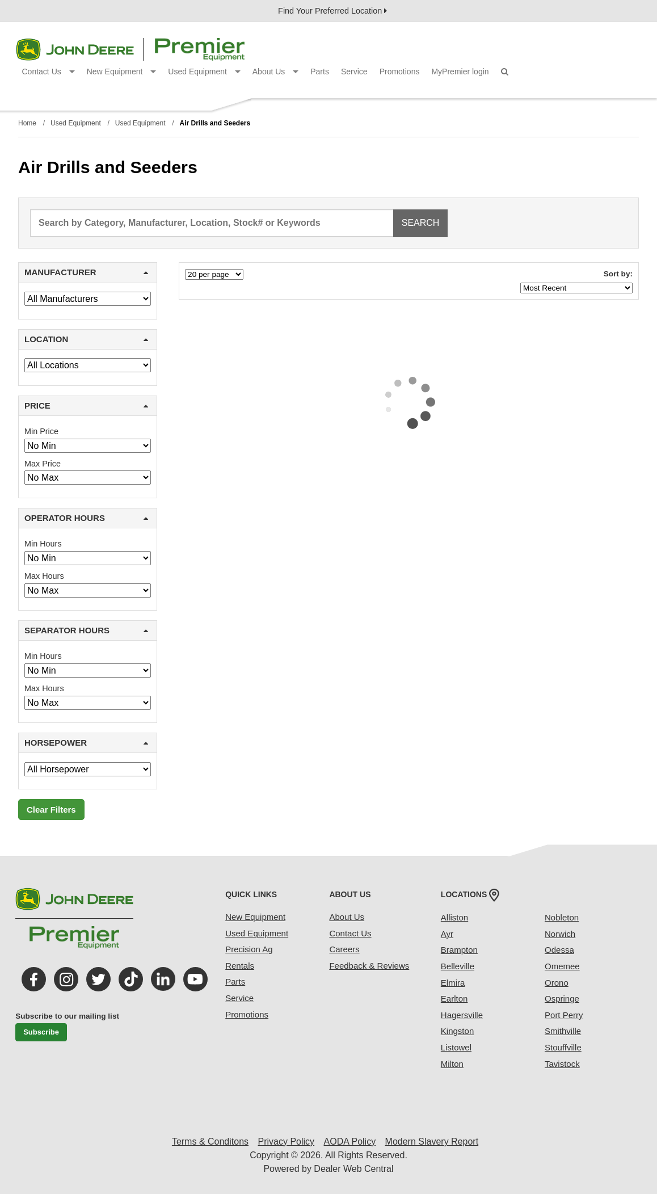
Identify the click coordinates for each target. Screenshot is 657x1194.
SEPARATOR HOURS (86, 630)
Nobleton (562, 917)
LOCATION (86, 339)
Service (354, 71)
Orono (556, 982)
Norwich (560, 934)
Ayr (447, 934)
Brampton (459, 950)
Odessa (559, 950)
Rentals (239, 965)
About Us (275, 71)
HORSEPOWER (86, 742)
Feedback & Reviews (369, 965)
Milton (452, 1064)
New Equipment (122, 71)
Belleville (457, 966)
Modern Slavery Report (432, 1141)
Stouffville (563, 1047)
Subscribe (41, 1032)
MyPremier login (459, 71)
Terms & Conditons (210, 1141)
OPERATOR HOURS (86, 518)
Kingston (457, 1031)
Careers (344, 949)
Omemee (562, 966)
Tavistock (562, 1064)
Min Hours (43, 543)
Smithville (563, 1031)
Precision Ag (248, 949)
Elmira (453, 982)
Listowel (456, 1047)
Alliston (454, 917)
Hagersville (462, 1015)
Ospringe (562, 998)
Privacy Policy (286, 1141)
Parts (319, 71)
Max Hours (44, 576)
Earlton (454, 998)
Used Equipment (204, 71)
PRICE (86, 405)
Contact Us (48, 71)
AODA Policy (350, 1141)
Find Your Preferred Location (332, 10)
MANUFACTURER (86, 272)
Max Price (42, 463)
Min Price (41, 431)
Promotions (400, 71)
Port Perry (564, 1015)
